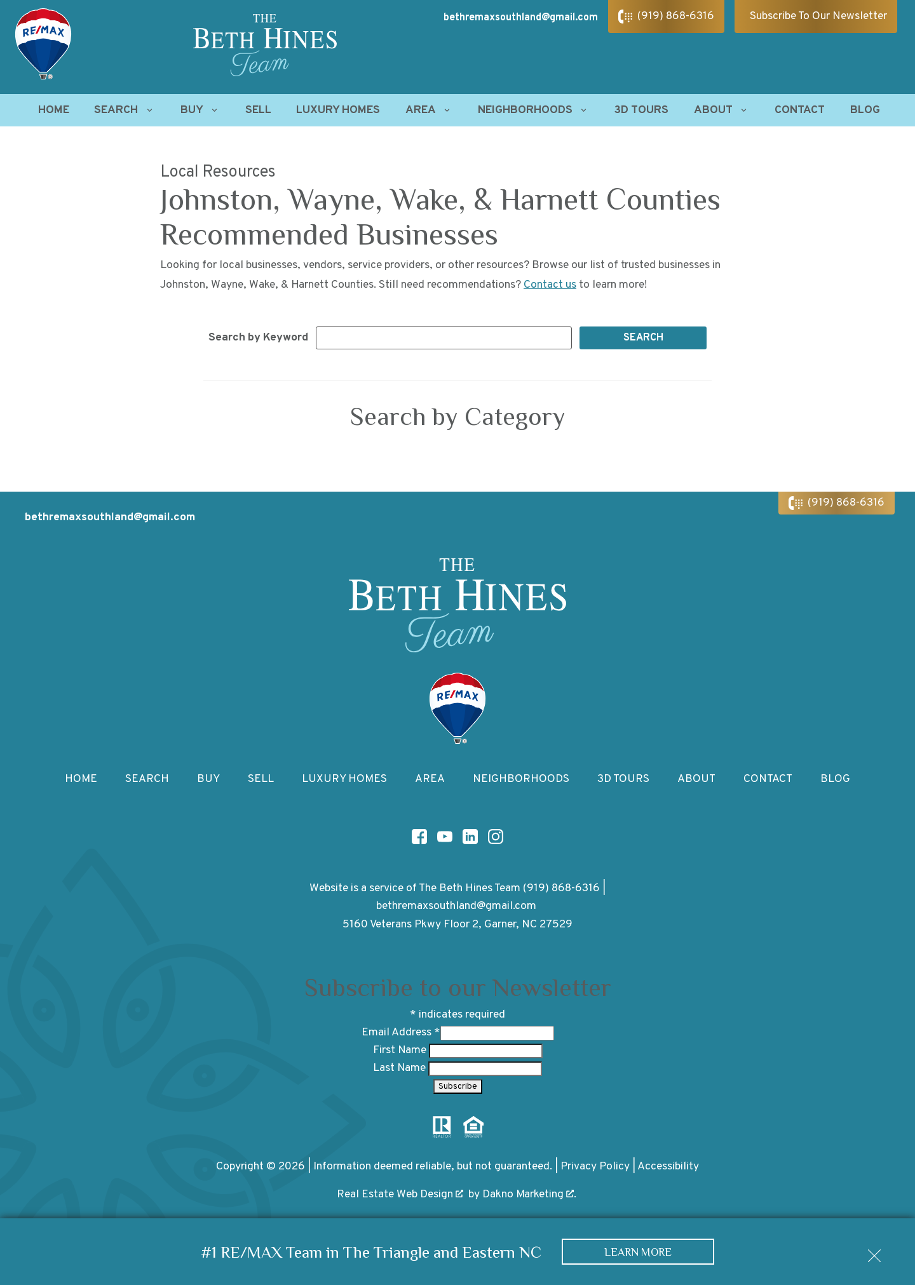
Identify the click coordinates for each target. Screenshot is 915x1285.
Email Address (401, 1032)
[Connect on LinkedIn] (470, 836)
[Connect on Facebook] (419, 836)
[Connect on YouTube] (444, 836)
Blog (865, 110)
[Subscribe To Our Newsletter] (816, 16)
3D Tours (641, 110)
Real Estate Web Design (400, 1194)
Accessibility (668, 1166)
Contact (800, 110)
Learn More (638, 1251)
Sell (258, 110)
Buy (208, 779)
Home (53, 110)
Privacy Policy (595, 1166)
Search (147, 779)
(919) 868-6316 (561, 888)
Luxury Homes (338, 110)
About (696, 779)
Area (430, 779)
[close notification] (874, 1251)
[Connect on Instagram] (495, 836)
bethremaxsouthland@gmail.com (456, 906)
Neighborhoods (521, 779)
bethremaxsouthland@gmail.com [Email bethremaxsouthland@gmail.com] (521, 17)
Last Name (400, 1068)
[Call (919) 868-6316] (666, 16)
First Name (401, 1050)
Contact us (550, 285)
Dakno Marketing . (529, 1194)
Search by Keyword (258, 337)
